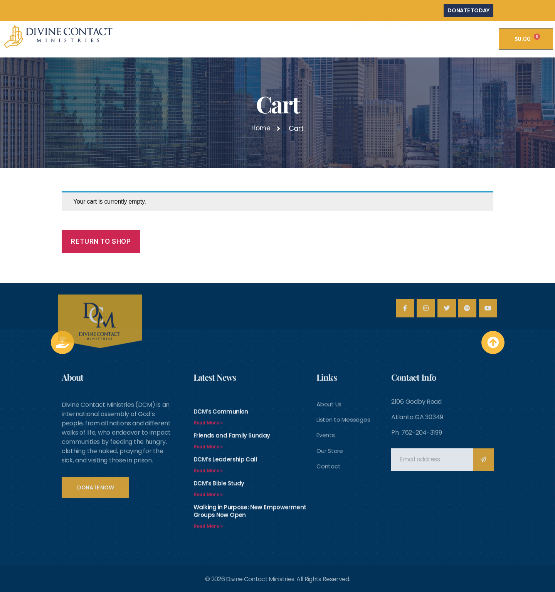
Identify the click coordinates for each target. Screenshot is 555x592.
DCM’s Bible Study (219, 563)
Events (376, 40)
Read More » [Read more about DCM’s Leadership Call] (208, 550)
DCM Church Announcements (301, 40)
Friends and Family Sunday (232, 515)
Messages (421, 40)
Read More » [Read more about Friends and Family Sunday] (208, 527)
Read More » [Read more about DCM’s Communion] (208, 503)
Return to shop (101, 241)
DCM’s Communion (221, 491)
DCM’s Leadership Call (226, 539)
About (227, 40)
